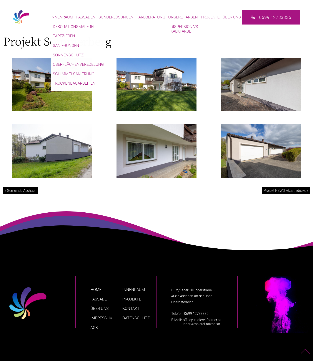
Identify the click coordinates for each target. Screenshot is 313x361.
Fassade (98, 299)
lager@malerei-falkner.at (201, 324)
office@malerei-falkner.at (202, 320)
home (96, 289)
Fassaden (85, 17)
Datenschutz (136, 318)
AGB (94, 327)
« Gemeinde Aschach (21, 191)
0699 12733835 (275, 17)
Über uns (232, 17)
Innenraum (62, 17)
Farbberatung (151, 17)
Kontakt (131, 308)
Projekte (210, 17)
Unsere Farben (183, 17)
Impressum (101, 318)
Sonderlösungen (115, 17)
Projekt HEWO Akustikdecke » (286, 191)
